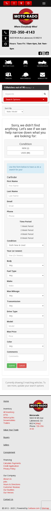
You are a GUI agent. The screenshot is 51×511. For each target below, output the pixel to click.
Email (9, 201)
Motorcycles (8, 63)
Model (10, 321)
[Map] (38, 420)
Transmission (13, 301)
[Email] (25, 205)
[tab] (25, 99)
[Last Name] (25, 195)
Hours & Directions (11, 481)
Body (9, 261)
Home (6, 398)
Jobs (5, 479)
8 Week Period (25, 238)
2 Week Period (25, 230)
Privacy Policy (9, 466)
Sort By (8, 108)
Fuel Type (11, 271)
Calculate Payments (12, 460)
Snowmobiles (42, 63)
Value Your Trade (10, 427)
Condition (11, 240)
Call (6, 3)
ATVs (25, 63)
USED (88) (25, 153)
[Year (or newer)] (25, 255)
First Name (12, 181)
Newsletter (42, 76)
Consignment (9, 449)
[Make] (25, 285)
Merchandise (25, 76)
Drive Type (12, 311)
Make (9, 281)
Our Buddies (8, 487)
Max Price (11, 331)
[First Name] (25, 185)
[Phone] (25, 216)
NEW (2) (25, 148)
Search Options (13, 99)
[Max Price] (25, 336)
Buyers (6, 434)
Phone (10, 211)
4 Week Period (25, 234)
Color (9, 341)
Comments (12, 351)
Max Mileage (13, 291)
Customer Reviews (11, 484)
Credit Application (11, 463)
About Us (7, 476)
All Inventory (8, 409)
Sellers (6, 442)
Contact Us (8, 496)
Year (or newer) (14, 251)
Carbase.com (34, 505)
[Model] (25, 326)
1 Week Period (25, 226)
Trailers (8, 76)
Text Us (14, 3)
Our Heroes (8, 489)
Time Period (25, 221)
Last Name (12, 191)
